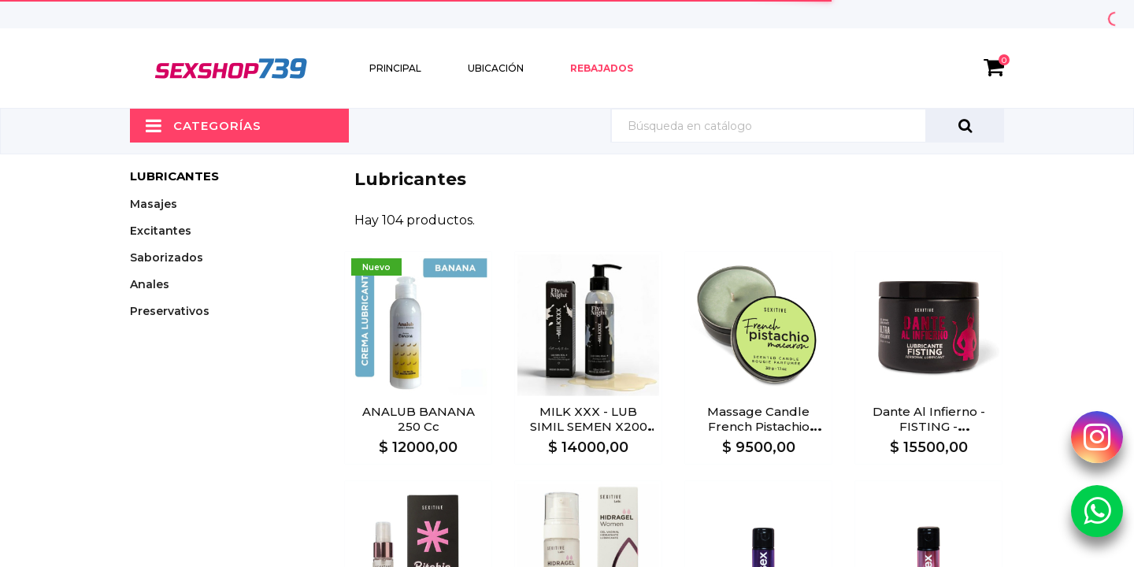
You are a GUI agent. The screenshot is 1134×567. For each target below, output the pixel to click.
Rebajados (601, 68)
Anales (149, 284)
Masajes (153, 204)
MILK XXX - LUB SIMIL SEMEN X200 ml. (588, 426)
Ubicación (496, 68)
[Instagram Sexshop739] (1097, 437)
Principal (395, 68)
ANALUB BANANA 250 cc (418, 419)
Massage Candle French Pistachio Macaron (758, 426)
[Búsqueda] (807, 126)
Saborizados (166, 257)
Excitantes (160, 231)
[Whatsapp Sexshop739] (1097, 510)
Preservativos (169, 311)
